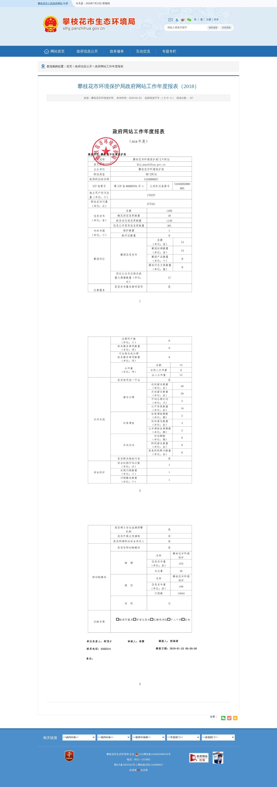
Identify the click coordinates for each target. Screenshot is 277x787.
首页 (69, 66)
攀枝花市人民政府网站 (50, 3)
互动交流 (143, 51)
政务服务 (117, 51)
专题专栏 (169, 51)
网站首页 (58, 51)
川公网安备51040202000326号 (153, 754)
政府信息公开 (87, 51)
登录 (216, 19)
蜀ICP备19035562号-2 (125, 764)
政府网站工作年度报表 (109, 66)
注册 (208, 19)
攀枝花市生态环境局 (89, 24)
